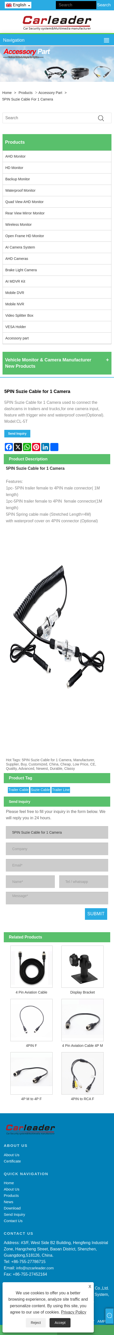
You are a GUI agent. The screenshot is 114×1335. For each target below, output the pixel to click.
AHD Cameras (16, 259)
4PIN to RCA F (82, 1099)
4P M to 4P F (31, 1099)
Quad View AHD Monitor (24, 202)
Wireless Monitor (18, 224)
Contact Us (13, 1221)
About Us (11, 1155)
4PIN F (31, 1046)
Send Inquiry (17, 433)
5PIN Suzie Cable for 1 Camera (27, 99)
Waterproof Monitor (20, 190)
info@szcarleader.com (35, 1268)
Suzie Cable (40, 790)
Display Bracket (82, 992)
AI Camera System (20, 247)
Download (12, 1208)
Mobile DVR (14, 293)
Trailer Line (61, 790)
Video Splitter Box (19, 315)
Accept (60, 1323)
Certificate (12, 1161)
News (8, 1202)
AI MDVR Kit (15, 281)
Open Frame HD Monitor (24, 236)
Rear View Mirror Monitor (24, 213)
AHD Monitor (15, 156)
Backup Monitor (17, 179)
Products (25, 93)
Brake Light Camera (21, 270)
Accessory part (50, 93)
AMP (101, 1321)
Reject (36, 1323)
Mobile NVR (14, 304)
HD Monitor (14, 168)
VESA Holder (15, 327)
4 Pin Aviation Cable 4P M (82, 1046)
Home (7, 93)
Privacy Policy (73, 1312)
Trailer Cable (18, 790)
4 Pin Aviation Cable (31, 992)
